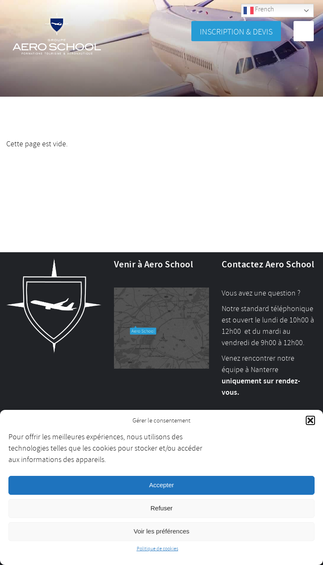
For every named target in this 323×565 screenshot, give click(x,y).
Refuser (162, 508)
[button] (310, 420)
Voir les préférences (162, 531)
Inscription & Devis (236, 31)
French (259, 10)
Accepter (161, 484)
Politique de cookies (157, 549)
